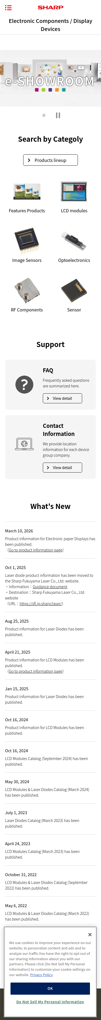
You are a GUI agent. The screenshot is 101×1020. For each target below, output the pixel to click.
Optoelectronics (74, 245)
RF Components (27, 295)
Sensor (74, 295)
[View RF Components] (27, 295)
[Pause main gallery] (58, 115)
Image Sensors (26, 245)
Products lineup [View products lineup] (47, 160)
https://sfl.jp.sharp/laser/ (40, 603)
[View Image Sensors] (27, 245)
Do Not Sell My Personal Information (50, 1001)
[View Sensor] (74, 295)
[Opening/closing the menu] (8, 7)
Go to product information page (35, 550)
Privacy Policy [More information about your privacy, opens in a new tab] (41, 974)
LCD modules (74, 196)
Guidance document (50, 586)
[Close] (90, 935)
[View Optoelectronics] (74, 245)
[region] (50, 972)
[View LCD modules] (74, 196)
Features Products (27, 196)
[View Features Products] (27, 196)
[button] (44, 115)
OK (50, 988)
